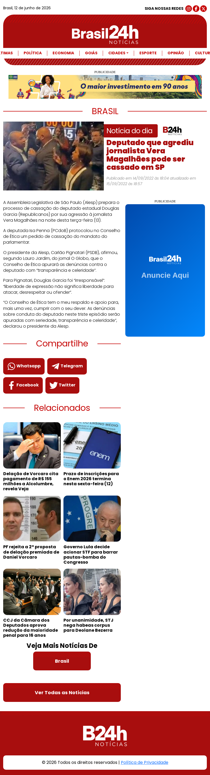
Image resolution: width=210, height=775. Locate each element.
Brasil (62, 661)
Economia (63, 53)
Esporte (148, 53)
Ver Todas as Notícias (62, 692)
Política (33, 53)
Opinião (176, 53)
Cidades (116, 53)
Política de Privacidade (144, 762)
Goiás (91, 53)
